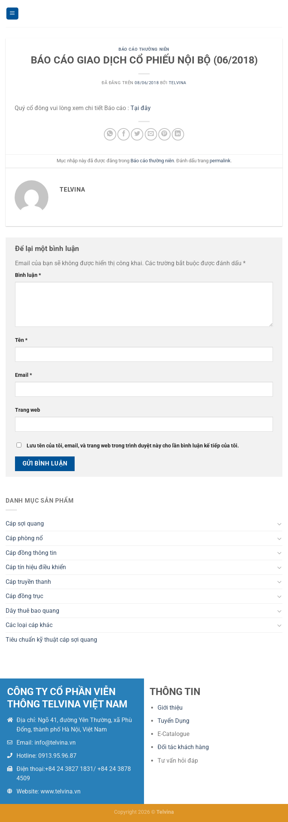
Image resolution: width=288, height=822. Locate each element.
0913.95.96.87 (57, 755)
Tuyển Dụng (173, 720)
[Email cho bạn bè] (151, 134)
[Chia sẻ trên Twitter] (137, 134)
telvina (177, 82)
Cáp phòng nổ (24, 538)
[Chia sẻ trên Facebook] (123, 134)
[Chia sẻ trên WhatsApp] (110, 134)
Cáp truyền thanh (28, 581)
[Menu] (12, 14)
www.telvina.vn (60, 791)
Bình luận (28, 275)
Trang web (27, 410)
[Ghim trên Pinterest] (164, 134)
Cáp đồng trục (24, 596)
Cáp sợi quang (25, 523)
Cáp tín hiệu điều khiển (36, 567)
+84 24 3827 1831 (69, 768)
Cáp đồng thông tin (31, 552)
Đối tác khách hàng (183, 747)
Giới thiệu (170, 707)
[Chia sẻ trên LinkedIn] (178, 134)
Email (23, 375)
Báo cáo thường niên (144, 49)
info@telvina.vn (55, 742)
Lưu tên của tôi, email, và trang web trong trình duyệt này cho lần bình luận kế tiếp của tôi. (133, 446)
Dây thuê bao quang (32, 610)
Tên (21, 340)
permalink (220, 160)
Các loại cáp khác (29, 625)
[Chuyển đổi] (279, 523)
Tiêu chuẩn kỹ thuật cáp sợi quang (51, 639)
